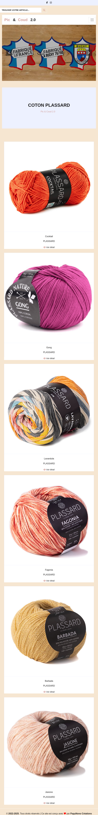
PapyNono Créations (81, 813)
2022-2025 (13, 813)
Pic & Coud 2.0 (48, 111)
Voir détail (49, 247)
